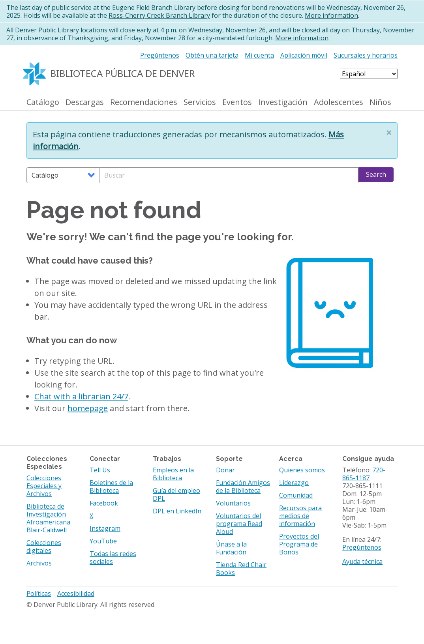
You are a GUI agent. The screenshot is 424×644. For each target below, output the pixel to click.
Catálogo (42, 102)
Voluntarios (233, 503)
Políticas (38, 593)
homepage (88, 408)
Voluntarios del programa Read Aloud (239, 523)
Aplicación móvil (303, 55)
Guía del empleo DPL (176, 494)
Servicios (200, 102)
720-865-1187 (363, 474)
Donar (225, 470)
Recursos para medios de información (300, 516)
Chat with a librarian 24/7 (81, 396)
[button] (389, 132)
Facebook (104, 503)
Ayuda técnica (362, 561)
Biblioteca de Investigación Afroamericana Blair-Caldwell (48, 518)
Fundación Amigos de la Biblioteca (243, 486)
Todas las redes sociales (113, 557)
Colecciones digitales (43, 546)
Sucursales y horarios (366, 55)
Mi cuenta (259, 55)
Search (376, 174)
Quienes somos (302, 470)
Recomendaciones (143, 102)
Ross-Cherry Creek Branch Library (159, 15)
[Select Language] (369, 74)
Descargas (85, 102)
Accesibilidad (75, 593)
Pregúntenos (159, 55)
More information (331, 15)
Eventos (237, 102)
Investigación (283, 102)
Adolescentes (338, 102)
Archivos (39, 563)
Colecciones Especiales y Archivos (44, 486)
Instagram (105, 528)
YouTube (103, 541)
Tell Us (100, 470)
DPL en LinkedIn (177, 511)
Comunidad (296, 495)
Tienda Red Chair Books (241, 568)
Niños (380, 102)
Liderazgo (294, 482)
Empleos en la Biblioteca (173, 474)
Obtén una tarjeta (212, 55)
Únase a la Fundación (231, 548)
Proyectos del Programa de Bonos (299, 544)
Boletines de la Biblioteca (111, 486)
